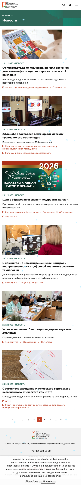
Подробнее (32, 481)
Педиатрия (60, 87)
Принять (47, 481)
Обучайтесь (11, 216)
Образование (66, 212)
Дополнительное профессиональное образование (30, 212)
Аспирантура (11, 342)
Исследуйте (11, 282)
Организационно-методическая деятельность (28, 87)
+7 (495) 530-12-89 (40, 450)
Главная (9, 15)
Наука (24, 282)
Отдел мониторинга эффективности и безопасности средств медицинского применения (33, 406)
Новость (20, 63)
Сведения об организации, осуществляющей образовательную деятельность (41, 443)
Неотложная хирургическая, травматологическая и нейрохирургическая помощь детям (29, 147)
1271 (62, 419)
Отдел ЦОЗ (37, 282)
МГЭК (8, 401)
